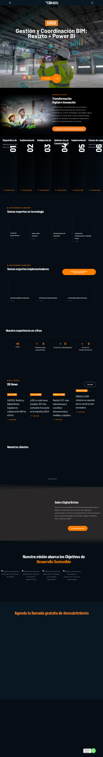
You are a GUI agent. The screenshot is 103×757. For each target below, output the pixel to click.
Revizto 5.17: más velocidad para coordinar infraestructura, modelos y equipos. (62, 408)
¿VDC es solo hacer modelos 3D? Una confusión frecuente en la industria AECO (39, 406)
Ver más (47, 78)
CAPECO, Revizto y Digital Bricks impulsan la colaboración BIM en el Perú (16, 408)
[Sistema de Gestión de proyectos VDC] (51, 650)
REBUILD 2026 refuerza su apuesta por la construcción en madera (85, 402)
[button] (92, 3)
